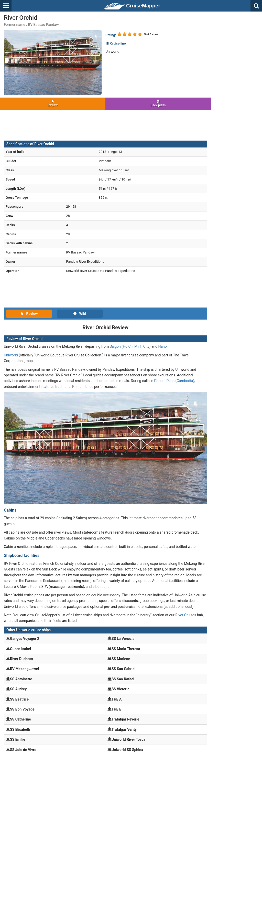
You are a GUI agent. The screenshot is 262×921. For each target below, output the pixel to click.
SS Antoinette (21, 679)
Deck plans (158, 103)
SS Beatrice (19, 699)
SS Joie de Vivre (23, 750)
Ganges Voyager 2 (24, 639)
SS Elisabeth (20, 729)
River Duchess (21, 659)
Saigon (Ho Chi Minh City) (130, 346)
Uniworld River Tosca (128, 739)
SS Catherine (20, 719)
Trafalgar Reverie (125, 719)
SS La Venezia (123, 639)
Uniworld (112, 51)
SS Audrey (18, 689)
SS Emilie (17, 739)
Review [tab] (29, 314)
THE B (117, 709)
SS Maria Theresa (126, 649)
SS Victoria (120, 689)
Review (52, 103)
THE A (117, 699)
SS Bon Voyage (22, 709)
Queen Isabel (20, 649)
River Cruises (185, 615)
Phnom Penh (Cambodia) (174, 381)
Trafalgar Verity (124, 729)
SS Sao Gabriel (123, 669)
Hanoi (163, 346)
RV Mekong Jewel (24, 669)
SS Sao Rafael (123, 679)
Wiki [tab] (79, 314)
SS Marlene (121, 659)
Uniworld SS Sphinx (127, 750)
